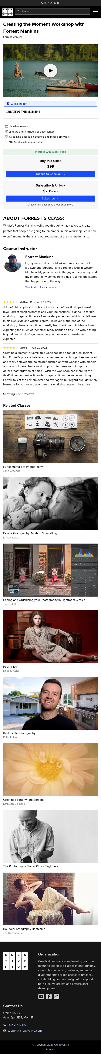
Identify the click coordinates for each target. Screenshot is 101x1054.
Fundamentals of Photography (23, 467)
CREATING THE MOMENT (23, 111)
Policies (50, 1049)
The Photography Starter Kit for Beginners (30, 866)
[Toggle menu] (96, 11)
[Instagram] (56, 996)
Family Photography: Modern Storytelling (30, 533)
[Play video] (50, 70)
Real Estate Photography (19, 733)
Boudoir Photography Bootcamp (24, 929)
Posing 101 (10, 666)
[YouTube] (41, 996)
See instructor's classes (40, 287)
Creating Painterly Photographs (23, 800)
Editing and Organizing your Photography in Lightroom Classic (44, 600)
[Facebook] (49, 996)
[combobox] (52, 11)
